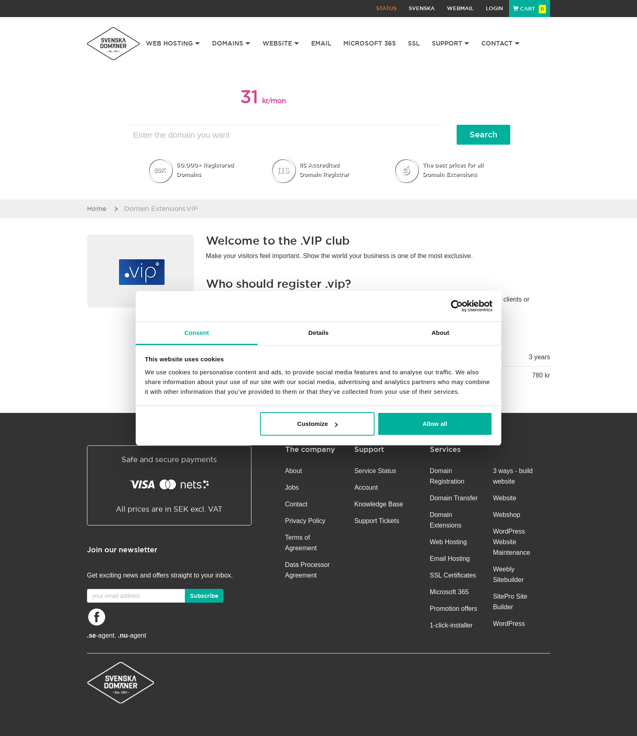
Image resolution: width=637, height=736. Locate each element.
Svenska (422, 8)
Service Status (375, 470)
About (293, 470)
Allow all (434, 423)
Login (494, 8)
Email (321, 43)
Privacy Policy (305, 520)
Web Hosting (448, 541)
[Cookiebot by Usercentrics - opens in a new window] (456, 306)
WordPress (509, 623)
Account (366, 487)
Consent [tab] (196, 332)
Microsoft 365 (369, 43)
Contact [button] (500, 43)
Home (96, 208)
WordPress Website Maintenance (511, 542)
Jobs (292, 487)
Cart (529, 8)
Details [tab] (318, 332)
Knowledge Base (378, 504)
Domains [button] (231, 43)
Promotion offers (453, 608)
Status (386, 8)
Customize (317, 423)
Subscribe (204, 595)
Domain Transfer (454, 498)
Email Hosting (450, 558)
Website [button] (280, 43)
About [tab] (440, 332)
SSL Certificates (453, 575)
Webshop (506, 514)
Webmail (460, 8)
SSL (414, 43)
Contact (296, 504)
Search (483, 134)
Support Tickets (376, 520)
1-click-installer (451, 625)
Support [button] (450, 43)
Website (504, 498)
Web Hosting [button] (173, 43)
